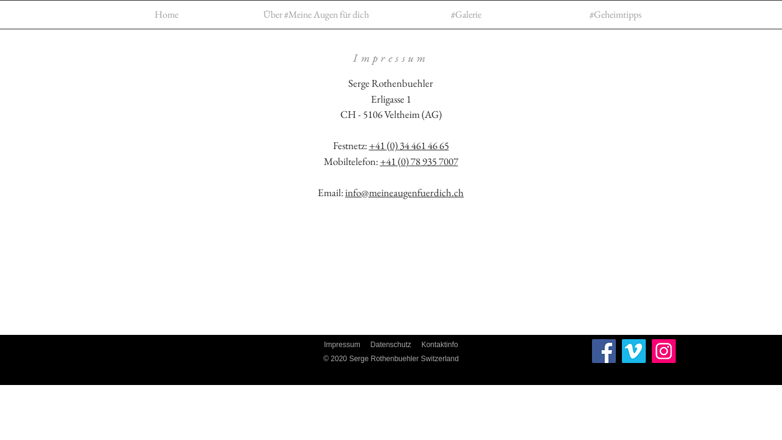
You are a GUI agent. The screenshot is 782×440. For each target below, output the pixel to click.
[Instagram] (664, 351)
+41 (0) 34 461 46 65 (409, 145)
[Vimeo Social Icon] (634, 351)
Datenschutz (390, 344)
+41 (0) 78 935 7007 (419, 161)
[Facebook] (604, 351)
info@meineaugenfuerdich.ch (404, 192)
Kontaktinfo (440, 344)
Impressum (342, 344)
